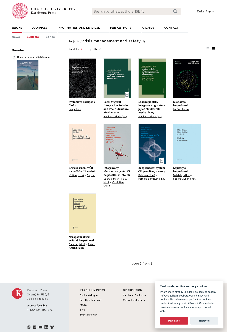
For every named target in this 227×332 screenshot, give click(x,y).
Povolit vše (174, 320)
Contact (171, 28)
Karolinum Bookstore (134, 295)
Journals (39, 28)
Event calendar (88, 314)
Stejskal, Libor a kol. (184, 178)
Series (50, 37)
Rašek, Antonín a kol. (82, 246)
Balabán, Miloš (146, 175)
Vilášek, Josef (76, 175)
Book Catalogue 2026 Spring (33, 74)
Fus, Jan (91, 175)
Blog (82, 309)
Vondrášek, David (114, 184)
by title (95, 49)
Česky (200, 11)
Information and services (79, 28)
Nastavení (204, 320)
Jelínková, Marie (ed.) (115, 116)
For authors (120, 28)
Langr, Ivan (75, 109)
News (16, 37)
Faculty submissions (91, 300)
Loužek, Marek (181, 109)
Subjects (33, 37)
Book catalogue (89, 295)
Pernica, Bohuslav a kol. (151, 178)
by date (75, 49)
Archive (148, 28)
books (17, 28)
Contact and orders (134, 300)
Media (83, 305)
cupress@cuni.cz (37, 306)
